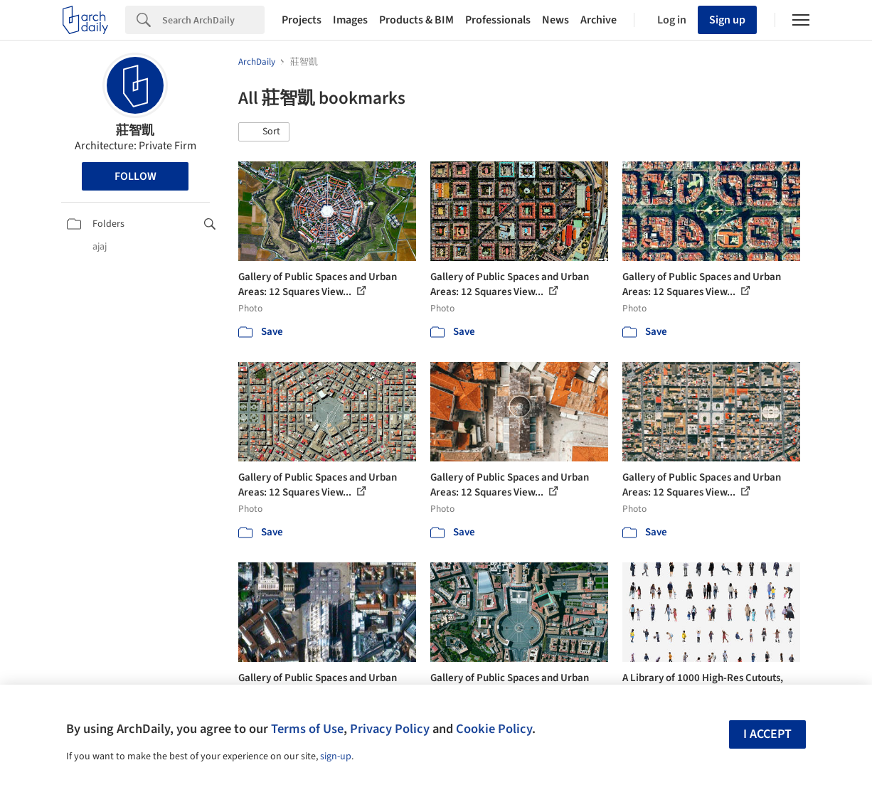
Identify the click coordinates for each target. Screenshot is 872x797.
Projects (301, 20)
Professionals (498, 20)
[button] (263, 132)
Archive (598, 20)
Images (350, 20)
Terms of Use (307, 729)
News (555, 20)
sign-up (335, 756)
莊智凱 (135, 130)
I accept (767, 734)
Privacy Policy (390, 729)
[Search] (213, 20)
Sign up (727, 20)
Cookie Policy (494, 729)
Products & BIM (416, 20)
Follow (135, 176)
